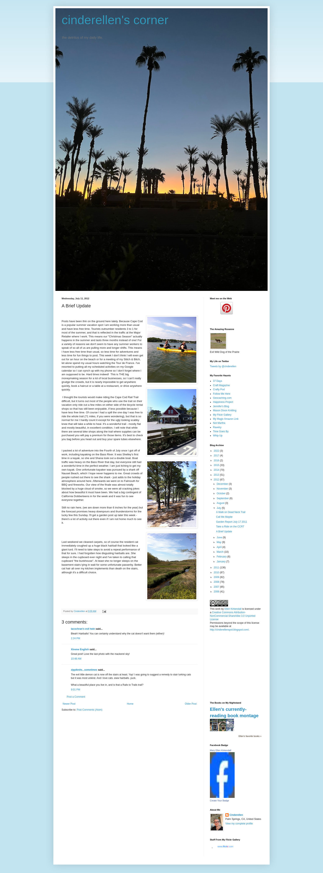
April (219, 547)
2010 (217, 572)
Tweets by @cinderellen (223, 366)
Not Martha (219, 423)
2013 (217, 474)
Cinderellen (236, 815)
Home (130, 703)
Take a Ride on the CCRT (230, 526)
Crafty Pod (219, 389)
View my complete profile (239, 823)
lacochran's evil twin (83, 628)
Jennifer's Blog (221, 406)
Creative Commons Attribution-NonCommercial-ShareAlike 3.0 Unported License (232, 616)
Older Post (191, 703)
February (222, 556)
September (223, 498)
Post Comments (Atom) (89, 709)
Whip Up (217, 435)
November (223, 488)
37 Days (217, 381)
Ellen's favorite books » (250, 736)
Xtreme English (80, 649)
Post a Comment (76, 696)
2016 (217, 460)
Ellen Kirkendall (233, 608)
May (219, 542)
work (217, 608)
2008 (217, 581)
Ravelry (217, 427)
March (220, 551)
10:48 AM (76, 658)
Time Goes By (221, 431)
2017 (217, 455)
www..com (225, 846)
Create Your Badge (219, 800)
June (220, 537)
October (221, 493)
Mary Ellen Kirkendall (220, 750)
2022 (217, 450)
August (221, 503)
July (219, 508)
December (223, 484)
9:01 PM (75, 689)
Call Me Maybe (224, 516)
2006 (217, 591)
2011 (217, 567)
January (221, 561)
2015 (217, 465)
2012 (217, 479)
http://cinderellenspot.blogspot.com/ (229, 629)
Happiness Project (223, 402)
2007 (217, 586)
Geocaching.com (222, 397)
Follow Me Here (221, 393)
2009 (217, 577)
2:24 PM (75, 638)
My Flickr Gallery (222, 414)
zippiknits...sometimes (84, 669)
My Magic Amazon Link (225, 418)
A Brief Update (224, 531)
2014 (217, 470)
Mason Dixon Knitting (224, 410)
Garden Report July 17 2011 (231, 521)
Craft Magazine (221, 385)
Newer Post (69, 703)
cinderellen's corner (115, 20)
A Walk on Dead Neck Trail (230, 512)
